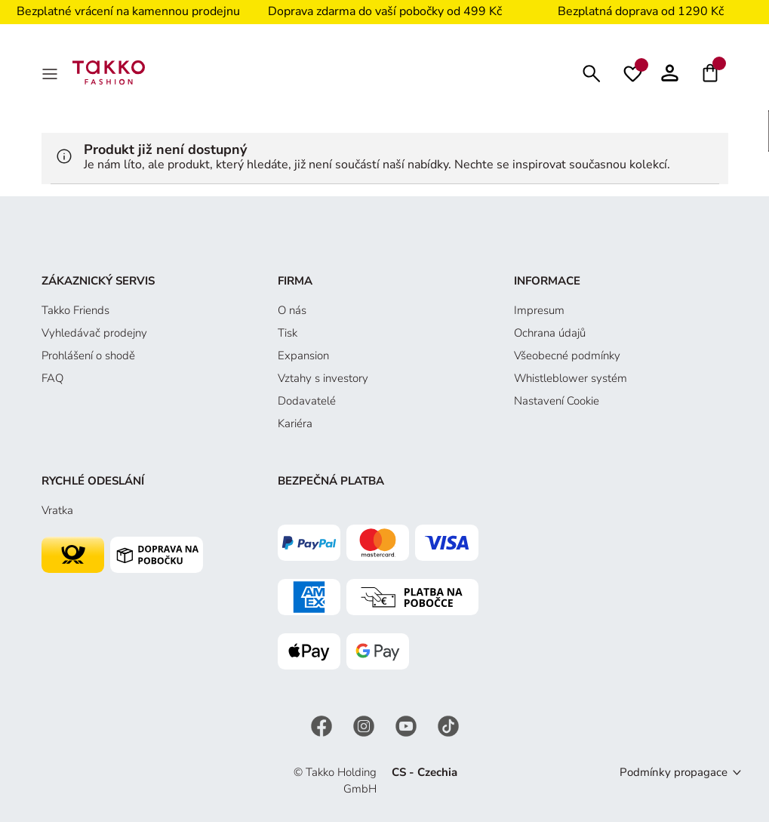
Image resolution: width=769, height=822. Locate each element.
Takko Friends (75, 310)
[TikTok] (448, 724)
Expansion (303, 355)
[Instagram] (365, 724)
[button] (669, 72)
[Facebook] (323, 724)
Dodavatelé (307, 400)
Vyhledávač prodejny (94, 332)
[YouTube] (407, 724)
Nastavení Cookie (556, 400)
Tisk (287, 332)
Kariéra (295, 423)
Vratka (57, 510)
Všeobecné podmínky (567, 355)
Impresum (539, 310)
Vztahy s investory (323, 378)
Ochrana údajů (550, 332)
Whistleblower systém (570, 378)
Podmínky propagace (673, 772)
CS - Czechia (424, 772)
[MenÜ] (51, 72)
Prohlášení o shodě (88, 355)
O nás (292, 310)
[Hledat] (591, 72)
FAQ (52, 378)
